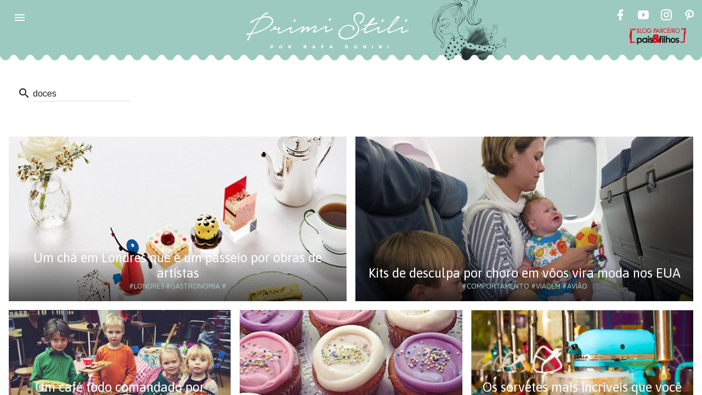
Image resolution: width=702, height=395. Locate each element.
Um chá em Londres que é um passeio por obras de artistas (177, 265)
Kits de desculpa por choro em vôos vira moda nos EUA (525, 273)
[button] (20, 17)
